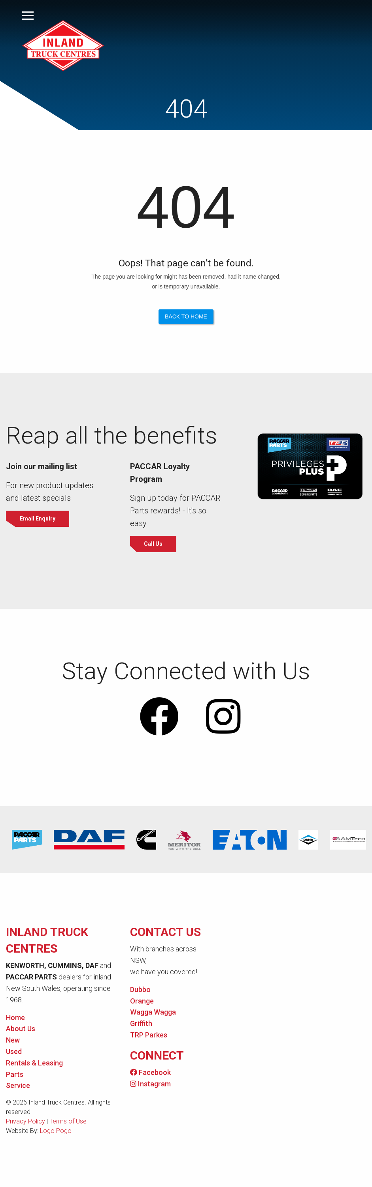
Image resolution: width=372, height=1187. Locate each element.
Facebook (150, 1073)
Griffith (141, 1024)
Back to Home (186, 316)
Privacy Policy (25, 1122)
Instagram (150, 1084)
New (13, 1041)
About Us (20, 1029)
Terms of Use (68, 1122)
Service (18, 1086)
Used (14, 1052)
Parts (14, 1075)
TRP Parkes (148, 1035)
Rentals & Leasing (34, 1063)
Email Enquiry (39, 518)
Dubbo (140, 990)
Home (15, 1018)
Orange (142, 1001)
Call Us (153, 544)
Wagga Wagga (153, 1013)
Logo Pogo (56, 1131)
